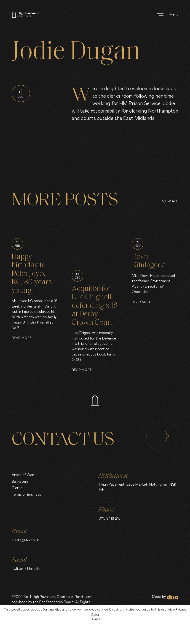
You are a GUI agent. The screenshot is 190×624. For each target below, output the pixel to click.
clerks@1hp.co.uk (25, 540)
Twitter (18, 569)
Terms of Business (26, 494)
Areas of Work (24, 475)
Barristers (20, 481)
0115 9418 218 (109, 518)
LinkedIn (33, 569)
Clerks (17, 488)
